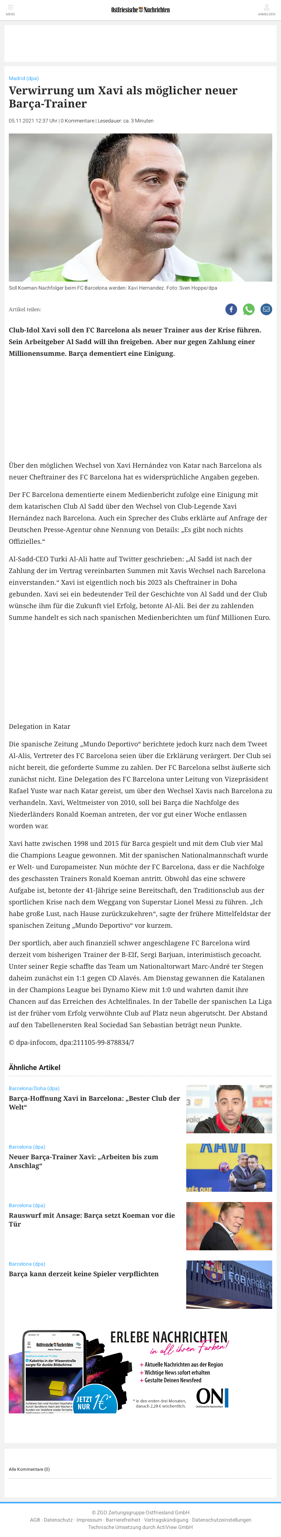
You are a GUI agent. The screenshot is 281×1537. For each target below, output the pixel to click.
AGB (35, 1520)
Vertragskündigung (166, 1520)
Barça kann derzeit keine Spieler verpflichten (84, 1273)
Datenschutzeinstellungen (221, 1520)
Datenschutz (58, 1520)
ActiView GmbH (175, 1527)
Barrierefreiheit (123, 1520)
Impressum (89, 1520)
